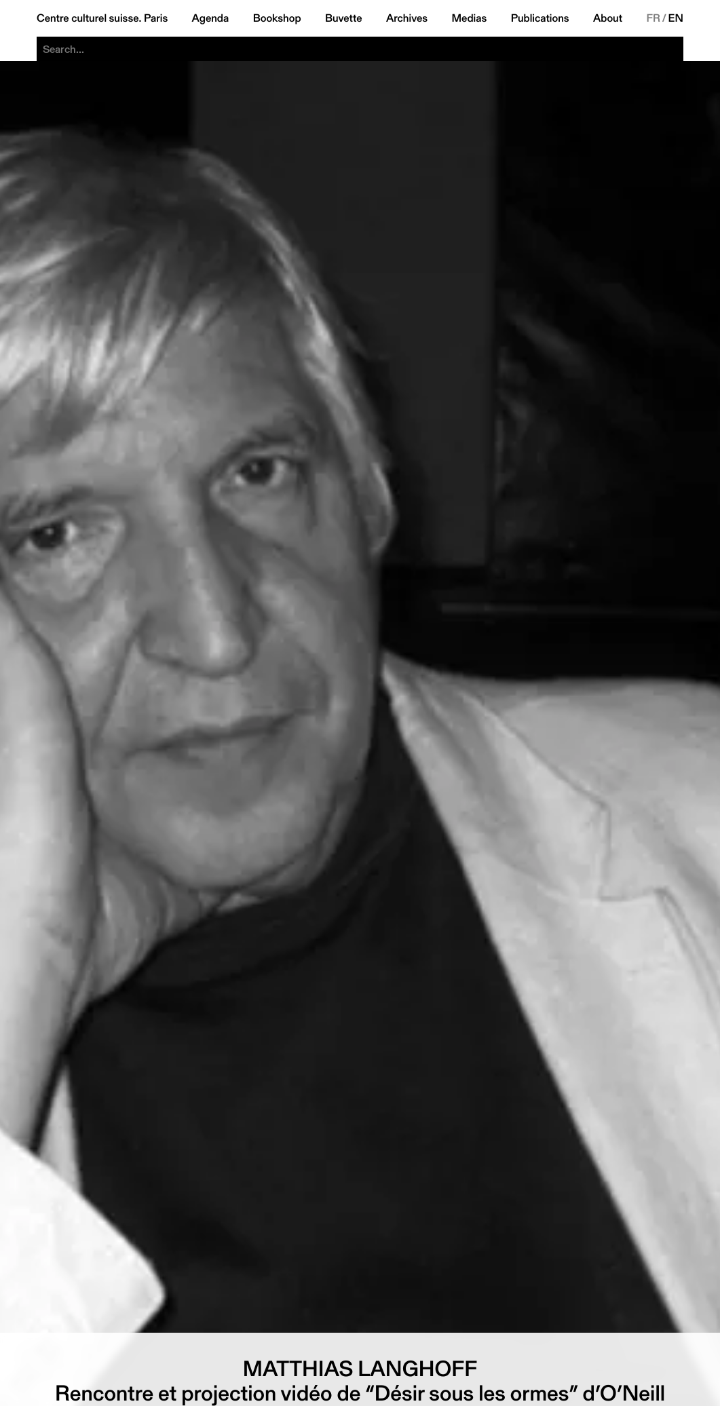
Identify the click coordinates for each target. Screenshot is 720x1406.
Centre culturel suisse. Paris (102, 18)
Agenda (210, 18)
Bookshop (277, 18)
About (607, 18)
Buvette (343, 18)
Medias (469, 18)
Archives (407, 18)
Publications (540, 18)
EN (675, 18)
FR (653, 18)
